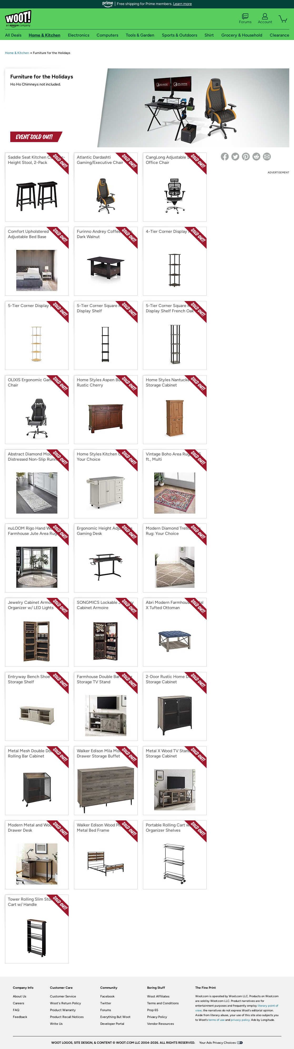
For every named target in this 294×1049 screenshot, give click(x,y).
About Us (19, 996)
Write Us (56, 1024)
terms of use (216, 1020)
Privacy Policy (157, 1017)
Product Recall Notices (67, 1017)
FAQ (16, 1010)
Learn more (182, 4)
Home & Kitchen (17, 53)
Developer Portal (112, 1024)
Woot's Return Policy (65, 1003)
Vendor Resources (160, 1024)
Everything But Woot (115, 1017)
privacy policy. (240, 1020)
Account (265, 18)
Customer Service (63, 996)
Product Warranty (63, 1010)
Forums (245, 18)
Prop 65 (152, 1010)
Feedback (20, 1017)
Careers (18, 1003)
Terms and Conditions (163, 1003)
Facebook (107, 996)
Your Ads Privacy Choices (217, 1043)
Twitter (105, 1003)
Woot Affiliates (158, 996)
